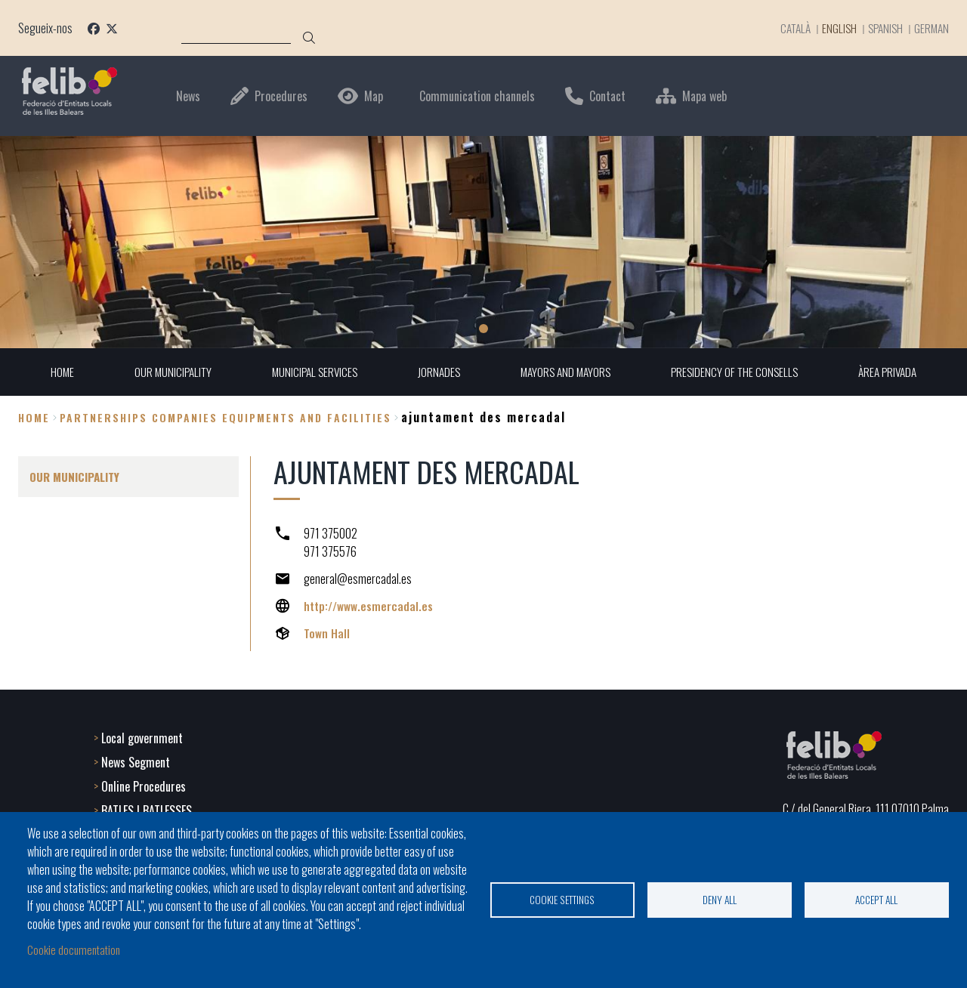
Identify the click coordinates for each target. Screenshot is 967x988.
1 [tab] (483, 328)
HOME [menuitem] (51, 372)
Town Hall (327, 634)
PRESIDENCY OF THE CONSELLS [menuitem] (740, 372)
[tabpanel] (483, 242)
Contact (607, 96)
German (931, 28)
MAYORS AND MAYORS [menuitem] (566, 372)
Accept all (876, 898)
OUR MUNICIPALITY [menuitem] (164, 372)
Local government (142, 736)
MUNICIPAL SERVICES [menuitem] (309, 372)
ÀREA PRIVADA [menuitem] (897, 372)
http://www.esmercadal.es (369, 606)
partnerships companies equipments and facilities (225, 417)
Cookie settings (562, 898)
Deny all (720, 898)
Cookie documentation (75, 949)
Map (373, 96)
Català (785, 28)
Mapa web (704, 96)
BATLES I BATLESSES (146, 809)
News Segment (135, 761)
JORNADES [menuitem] (437, 372)
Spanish (882, 28)
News (188, 96)
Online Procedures (143, 785)
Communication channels (477, 96)
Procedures (281, 96)
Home (34, 417)
